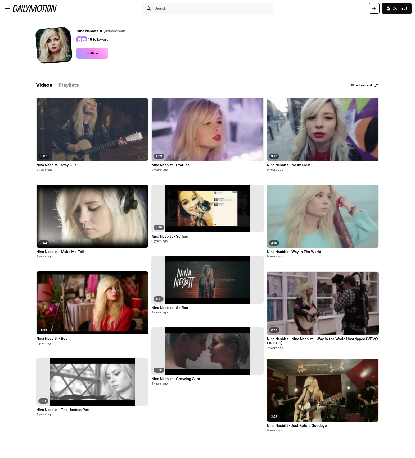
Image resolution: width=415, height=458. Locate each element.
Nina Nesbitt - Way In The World (294, 252)
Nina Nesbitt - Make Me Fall (60, 252)
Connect (396, 8)
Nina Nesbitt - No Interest (289, 165)
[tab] (44, 85)
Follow (92, 53)
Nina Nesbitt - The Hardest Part (63, 410)
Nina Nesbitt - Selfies (169, 236)
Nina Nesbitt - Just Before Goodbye (297, 426)
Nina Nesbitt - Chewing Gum (175, 379)
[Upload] (374, 8)
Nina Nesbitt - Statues (170, 165)
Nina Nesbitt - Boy (51, 338)
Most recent (365, 85)
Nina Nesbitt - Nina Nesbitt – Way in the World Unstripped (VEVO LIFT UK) (322, 341)
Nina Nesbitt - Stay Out (56, 165)
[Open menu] (7, 8)
